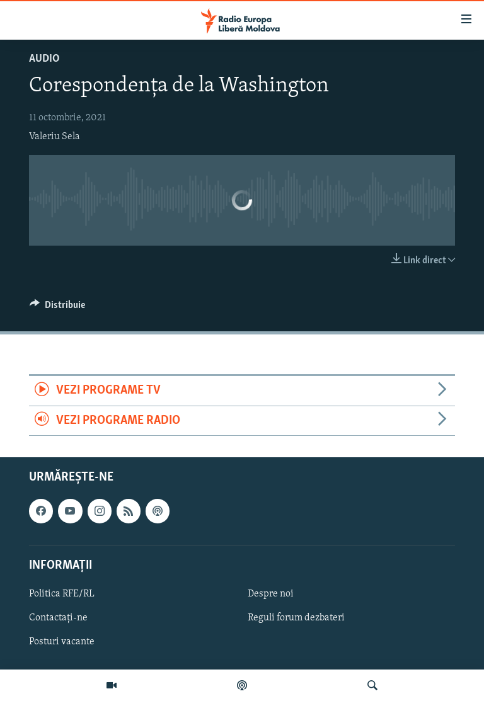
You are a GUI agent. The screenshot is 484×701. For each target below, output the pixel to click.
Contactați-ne (58, 618)
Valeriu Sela (54, 137)
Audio (44, 59)
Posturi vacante (62, 642)
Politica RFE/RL (62, 594)
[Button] (57, 308)
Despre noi (271, 594)
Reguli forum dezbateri (296, 618)
